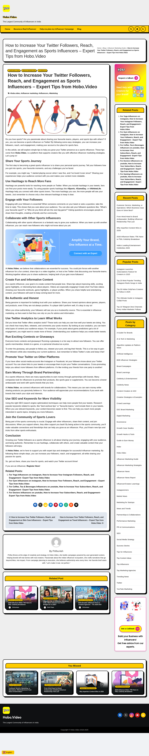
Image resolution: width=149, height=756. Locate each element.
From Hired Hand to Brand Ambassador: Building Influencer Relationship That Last (130, 219)
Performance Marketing (126, 521)
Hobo (119, 447)
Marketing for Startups (125, 502)
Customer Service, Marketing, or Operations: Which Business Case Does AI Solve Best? (130, 207)
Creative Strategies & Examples (129, 397)
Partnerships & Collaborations (129, 515)
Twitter (119, 583)
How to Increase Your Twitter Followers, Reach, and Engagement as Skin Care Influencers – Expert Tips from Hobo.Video (32, 520)
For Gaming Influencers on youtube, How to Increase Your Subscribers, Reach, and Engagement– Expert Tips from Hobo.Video (131, 179)
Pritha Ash (58, 551)
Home (7, 29)
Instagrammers (123, 490)
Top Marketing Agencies (126, 570)
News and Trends (124, 509)
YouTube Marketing (124, 589)
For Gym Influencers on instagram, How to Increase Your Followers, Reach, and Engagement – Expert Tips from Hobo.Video (131, 137)
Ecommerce (121, 422)
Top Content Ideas (124, 558)
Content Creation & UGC (126, 391)
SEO (118, 533)
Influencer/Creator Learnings (128, 484)
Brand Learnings (123, 372)
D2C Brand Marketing (125, 410)
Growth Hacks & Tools (12, 70)
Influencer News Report (126, 478)
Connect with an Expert (85, 253)
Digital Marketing (123, 416)
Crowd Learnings (123, 403)
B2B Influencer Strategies (127, 360)
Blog (79, 29)
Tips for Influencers (124, 552)
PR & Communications (126, 527)
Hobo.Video (10, 17)
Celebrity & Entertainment (127, 379)
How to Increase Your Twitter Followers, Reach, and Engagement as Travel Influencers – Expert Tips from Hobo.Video (80, 520)
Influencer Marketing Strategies (129, 465)
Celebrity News (123, 385)
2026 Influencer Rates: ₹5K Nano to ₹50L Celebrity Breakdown (126, 690)
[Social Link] (120, 715)
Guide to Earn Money (125, 440)
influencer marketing (30, 93)
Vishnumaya (13, 607)
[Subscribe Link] (137, 29)
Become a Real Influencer (25, 29)
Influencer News (123, 471)
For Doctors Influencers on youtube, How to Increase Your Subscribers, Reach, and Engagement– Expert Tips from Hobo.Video (131, 166)
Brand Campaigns (124, 366)
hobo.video (15, 93)
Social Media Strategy (125, 539)
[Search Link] (131, 29)
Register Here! (33, 466)
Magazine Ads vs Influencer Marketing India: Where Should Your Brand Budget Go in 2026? (56, 602)
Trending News (123, 577)
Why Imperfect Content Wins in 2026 (92, 691)
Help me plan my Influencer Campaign (57, 29)
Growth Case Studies (125, 428)
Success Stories (123, 546)
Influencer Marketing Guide (117, 48)
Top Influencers (37, 70)
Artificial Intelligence (125, 354)
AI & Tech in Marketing (126, 339)
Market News (122, 496)
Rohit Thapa (48, 607)
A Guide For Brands (124, 333)
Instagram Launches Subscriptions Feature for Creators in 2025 (127, 271)
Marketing (54, 93)
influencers (43, 93)
